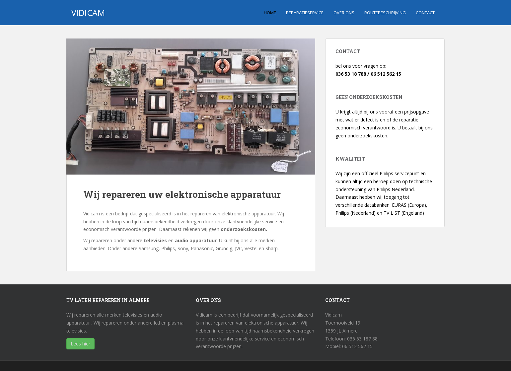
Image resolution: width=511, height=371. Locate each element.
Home (270, 13)
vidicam (88, 12)
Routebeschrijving (385, 13)
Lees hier (80, 343)
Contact (425, 13)
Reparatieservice (305, 13)
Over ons (343, 13)
